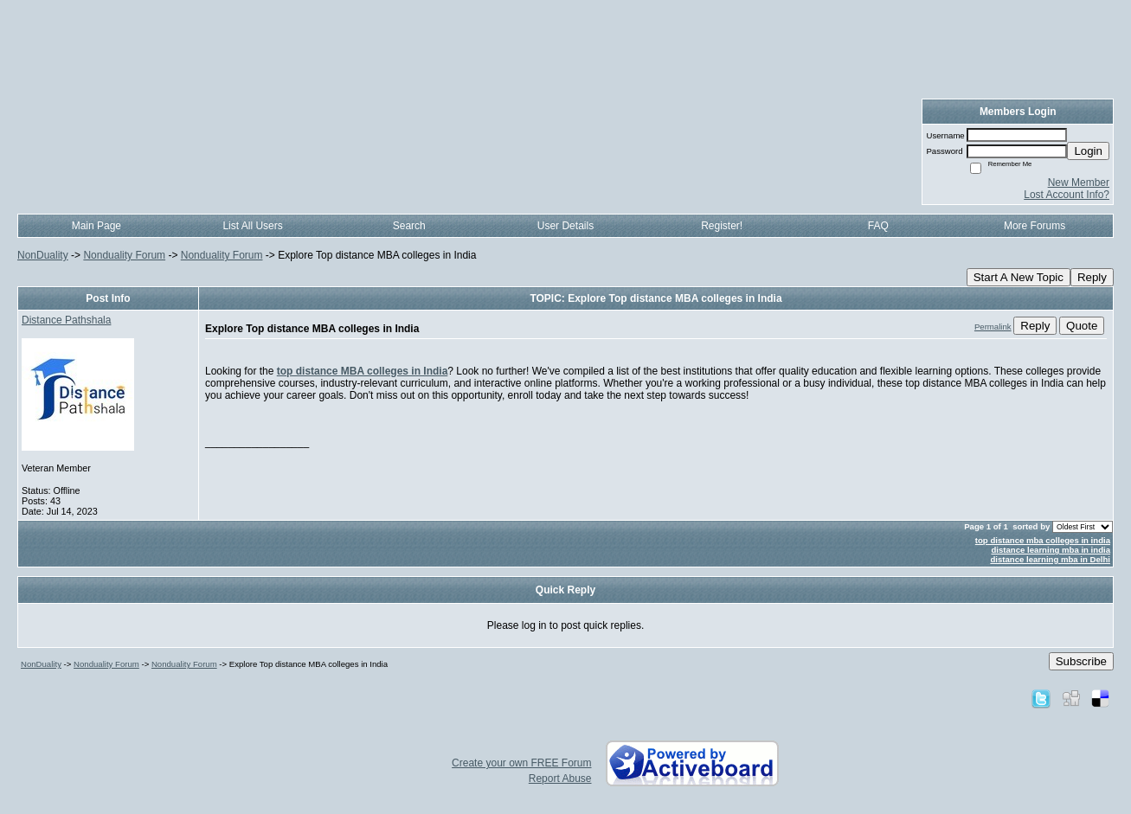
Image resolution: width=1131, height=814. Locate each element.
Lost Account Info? (1066, 195)
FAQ (878, 226)
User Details (565, 226)
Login (1088, 150)
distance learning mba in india (1050, 549)
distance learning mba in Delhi (1050, 559)
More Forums (1034, 226)
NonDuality (42, 255)
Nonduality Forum (124, 255)
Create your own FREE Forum (521, 763)
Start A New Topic (1019, 277)
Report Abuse (560, 778)
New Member (1078, 182)
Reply (1092, 277)
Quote (1081, 325)
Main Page (96, 226)
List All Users (252, 226)
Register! (721, 226)
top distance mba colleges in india (1042, 540)
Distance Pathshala (66, 320)
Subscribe (1081, 661)
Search (409, 226)
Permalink (993, 326)
